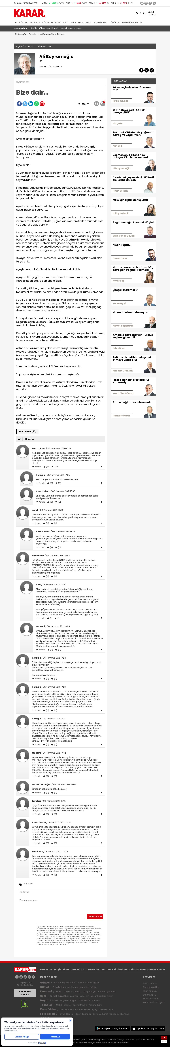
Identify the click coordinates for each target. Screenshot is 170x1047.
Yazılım (92, 1005)
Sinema (79, 1009)
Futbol (53, 996)
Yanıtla (38, 466)
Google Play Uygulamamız (114, 1028)
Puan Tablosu (150, 990)
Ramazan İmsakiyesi (153, 1002)
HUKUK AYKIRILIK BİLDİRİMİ (152, 969)
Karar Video (100, 22)
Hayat (89, 22)
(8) (47, 523)
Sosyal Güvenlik (97, 991)
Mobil (59, 1005)
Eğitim (96, 982)
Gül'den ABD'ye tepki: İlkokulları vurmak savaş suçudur (56, 28)
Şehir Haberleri (150, 998)
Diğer (110, 996)
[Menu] (141, 22)
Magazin (64, 1000)
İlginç (94, 1009)
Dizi (72, 1009)
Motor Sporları (98, 996)
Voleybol (74, 996)
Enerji (85, 991)
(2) (51, 502)
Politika (57, 982)
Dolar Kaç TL (149, 994)
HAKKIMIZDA (46, 969)
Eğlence (96, 1000)
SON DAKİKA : (21, 28)
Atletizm (84, 996)
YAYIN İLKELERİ (77, 969)
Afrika (93, 987)
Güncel (23, 22)
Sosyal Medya (80, 1005)
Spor (80, 22)
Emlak (66, 991)
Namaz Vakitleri (151, 987)
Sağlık (73, 1000)
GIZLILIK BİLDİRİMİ (114, 969)
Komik (87, 1009)
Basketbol (63, 996)
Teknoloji (46, 1005)
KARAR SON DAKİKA (25, 993)
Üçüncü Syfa (68, 982)
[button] (79, 103)
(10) (47, 466)
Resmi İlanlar (130, 22)
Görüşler (114, 22)
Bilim (99, 1005)
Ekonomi (56, 22)
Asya (86, 987)
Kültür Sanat (83, 1000)
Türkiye (80, 982)
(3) (55, 523)
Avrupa (79, 987)
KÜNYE (66, 969)
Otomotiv (76, 991)
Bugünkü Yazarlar (24, 46)
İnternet (67, 1005)
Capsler (70, 1014)
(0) (51, 483)
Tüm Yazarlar (45, 46)
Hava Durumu (150, 983)
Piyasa (59, 991)
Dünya (45, 22)
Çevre (88, 982)
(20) (56, 466)
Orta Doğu (58, 987)
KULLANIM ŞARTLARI (95, 969)
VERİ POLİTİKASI (131, 969)
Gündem (64, 1009)
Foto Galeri (47, 1014)
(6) (47, 843)
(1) (50, 618)
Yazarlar (34, 22)
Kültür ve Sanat (100, 1014)
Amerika (69, 987)
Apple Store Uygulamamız (150, 1028)
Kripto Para (69, 22)
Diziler (55, 1000)
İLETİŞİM (57, 969)
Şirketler (111, 991)
